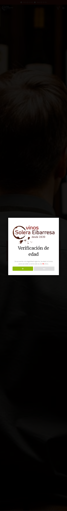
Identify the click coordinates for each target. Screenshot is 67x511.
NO (44, 269)
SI (23, 269)
